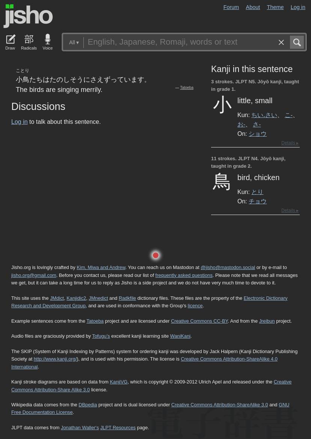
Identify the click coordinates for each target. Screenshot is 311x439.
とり (257, 192)
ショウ (258, 133)
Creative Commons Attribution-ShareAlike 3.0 (219, 404)
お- (241, 124)
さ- (257, 124)
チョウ (258, 201)
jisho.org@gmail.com (33, 275)
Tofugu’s (101, 336)
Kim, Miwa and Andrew (101, 267)
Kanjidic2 (76, 298)
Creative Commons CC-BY (199, 321)
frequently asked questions (184, 275)
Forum (231, 7)
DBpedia (88, 404)
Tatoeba (186, 88)
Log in (298, 7)
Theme (275, 7)
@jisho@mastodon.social (228, 267)
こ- (289, 115)
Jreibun (267, 321)
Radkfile (127, 298)
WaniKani (180, 336)
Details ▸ (290, 143)
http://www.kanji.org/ (55, 359)
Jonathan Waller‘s (80, 427)
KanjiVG (118, 382)
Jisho (28, 16)
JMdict (57, 298)
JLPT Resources (118, 427)
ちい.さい (264, 115)
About (253, 7)
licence (195, 305)
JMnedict (98, 298)
